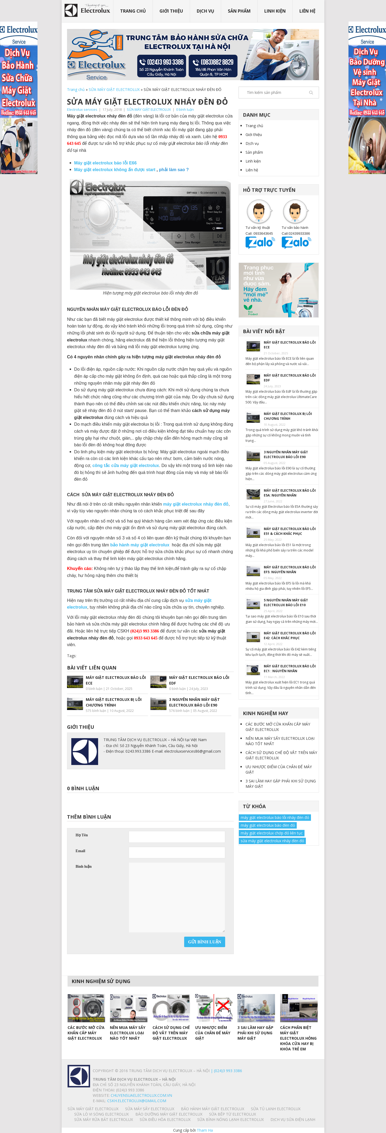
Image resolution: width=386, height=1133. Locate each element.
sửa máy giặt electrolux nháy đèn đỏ (272, 840)
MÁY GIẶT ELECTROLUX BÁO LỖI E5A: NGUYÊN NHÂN (290, 493)
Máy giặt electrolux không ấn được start (115, 169)
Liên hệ (307, 11)
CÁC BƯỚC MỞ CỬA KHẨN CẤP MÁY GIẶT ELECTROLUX (278, 727)
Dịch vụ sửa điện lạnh (292, 1119)
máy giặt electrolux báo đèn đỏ (268, 825)
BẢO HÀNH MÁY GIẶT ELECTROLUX (212, 1108)
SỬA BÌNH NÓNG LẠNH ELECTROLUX (230, 1119)
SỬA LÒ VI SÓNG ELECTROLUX (101, 1114)
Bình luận (84, 867)
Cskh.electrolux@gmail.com (136, 1100)
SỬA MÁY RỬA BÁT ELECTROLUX (103, 1119)
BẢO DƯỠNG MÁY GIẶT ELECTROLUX (168, 1114)
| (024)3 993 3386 (226, 1070)
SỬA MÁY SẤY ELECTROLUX (149, 1108)
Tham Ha (205, 1130)
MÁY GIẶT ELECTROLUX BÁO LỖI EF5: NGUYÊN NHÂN (290, 569)
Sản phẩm (239, 11)
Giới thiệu (171, 11)
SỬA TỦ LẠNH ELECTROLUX (275, 1108)
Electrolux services (82, 109)
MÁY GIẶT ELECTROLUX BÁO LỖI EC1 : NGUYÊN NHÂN (290, 668)
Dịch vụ (205, 11)
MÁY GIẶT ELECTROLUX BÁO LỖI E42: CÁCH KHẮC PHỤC (290, 635)
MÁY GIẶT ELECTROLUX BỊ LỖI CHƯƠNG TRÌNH (288, 416)
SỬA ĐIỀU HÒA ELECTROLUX (165, 1119)
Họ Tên (82, 835)
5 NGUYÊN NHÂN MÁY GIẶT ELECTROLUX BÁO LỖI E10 (286, 602)
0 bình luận (185, 109)
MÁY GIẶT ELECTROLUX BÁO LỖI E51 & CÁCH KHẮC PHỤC (290, 531)
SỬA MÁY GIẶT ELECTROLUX (114, 89)
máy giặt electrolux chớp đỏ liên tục (272, 833)
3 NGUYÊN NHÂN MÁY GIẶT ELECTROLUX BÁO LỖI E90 (286, 454)
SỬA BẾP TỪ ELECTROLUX (232, 1114)
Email (80, 851)
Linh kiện (275, 11)
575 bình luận (96, 710)
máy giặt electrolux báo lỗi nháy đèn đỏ (275, 817)
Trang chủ (133, 11)
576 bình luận (179, 710)
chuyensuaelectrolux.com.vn (141, 1095)
